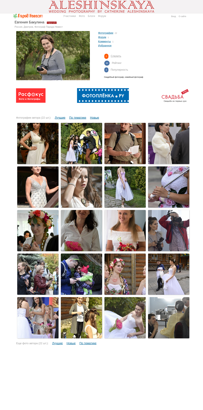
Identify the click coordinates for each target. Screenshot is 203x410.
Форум (102, 16)
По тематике (77, 117)
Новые (94, 117)
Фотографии (105, 32)
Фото (82, 16)
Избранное (105, 45)
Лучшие (60, 117)
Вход (173, 16)
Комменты (104, 41)
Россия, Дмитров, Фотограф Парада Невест (39, 27)
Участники (69, 16)
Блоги (91, 16)
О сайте (182, 16)
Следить (116, 56)
